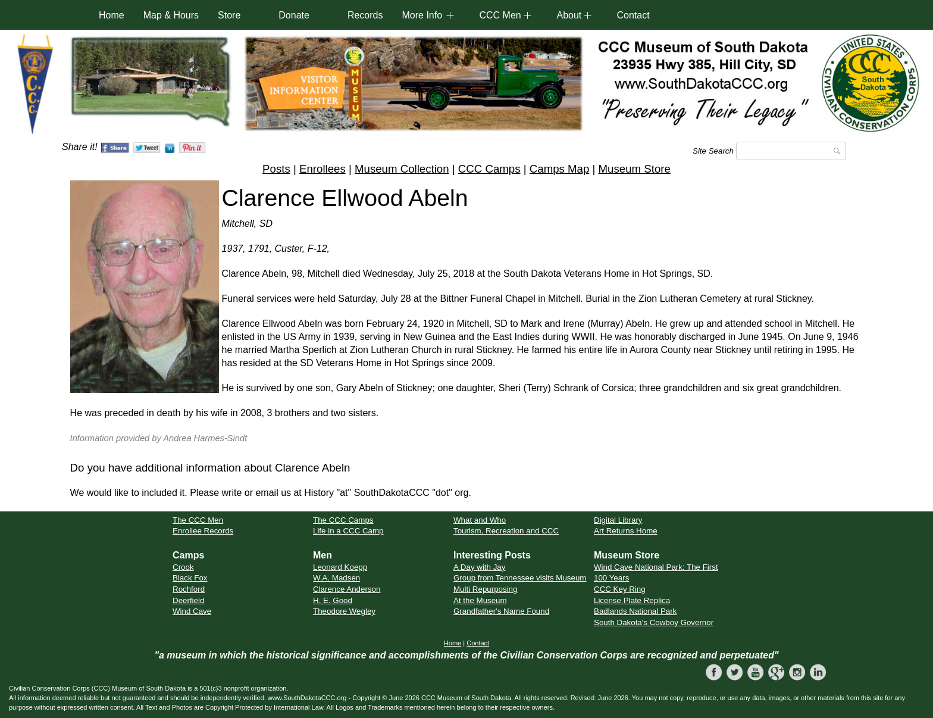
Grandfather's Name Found (501, 611)
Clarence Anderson (346, 589)
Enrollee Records (203, 530)
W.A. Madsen (336, 577)
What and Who (479, 520)
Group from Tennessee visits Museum (519, 577)
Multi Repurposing (485, 589)
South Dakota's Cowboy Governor (653, 622)
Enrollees (322, 169)
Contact (632, 15)
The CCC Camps (343, 520)
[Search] (791, 151)
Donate (293, 15)
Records (365, 15)
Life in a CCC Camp (348, 530)
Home (111, 15)
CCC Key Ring (620, 589)
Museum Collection (402, 169)
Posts (276, 169)
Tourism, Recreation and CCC (506, 530)
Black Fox (190, 577)
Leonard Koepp (340, 567)
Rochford (189, 589)
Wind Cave (192, 611)
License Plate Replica (632, 600)
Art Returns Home (626, 530)
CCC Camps (489, 169)
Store (229, 15)
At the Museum (480, 600)
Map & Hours (171, 15)
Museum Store (635, 169)
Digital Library (618, 520)
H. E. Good (332, 600)
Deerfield (188, 600)
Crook (183, 567)
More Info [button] (422, 15)
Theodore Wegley (344, 611)
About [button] (568, 15)
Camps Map (560, 169)
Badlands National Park (635, 611)
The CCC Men (198, 520)
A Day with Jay (479, 567)
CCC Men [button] (500, 15)
